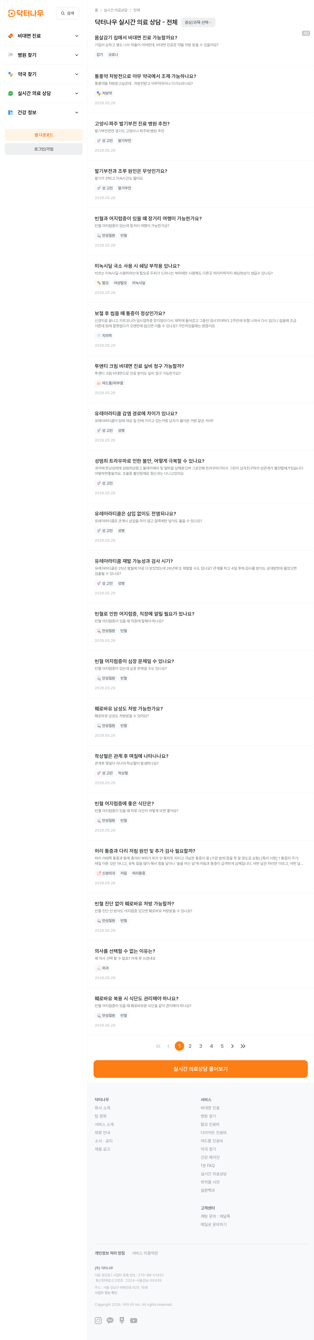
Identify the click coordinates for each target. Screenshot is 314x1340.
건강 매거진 (210, 1157)
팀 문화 (101, 1116)
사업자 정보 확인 (162, 1282)
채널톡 (225, 1216)
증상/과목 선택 (198, 22)
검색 (67, 13)
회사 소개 (102, 1108)
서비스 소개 (104, 1124)
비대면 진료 (210, 1108)
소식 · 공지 (103, 1141)
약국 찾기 (208, 1149)
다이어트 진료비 (214, 1132)
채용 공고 (102, 1149)
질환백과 (208, 1190)
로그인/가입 (43, 149)
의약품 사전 (210, 1182)
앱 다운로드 (44, 135)
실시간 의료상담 (214, 1174)
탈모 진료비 (210, 1124)
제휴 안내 (102, 1132)
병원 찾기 (208, 1116)
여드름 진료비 (212, 1141)
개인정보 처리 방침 (110, 1253)
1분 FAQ (208, 1165)
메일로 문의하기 (214, 1224)
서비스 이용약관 (145, 1253)
